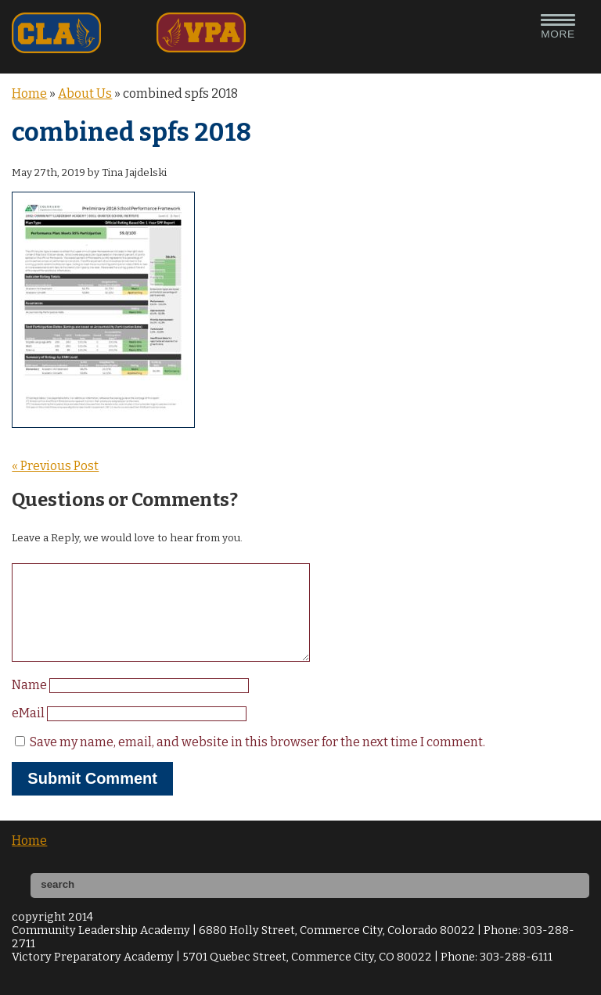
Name (30, 703)
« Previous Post (55, 465)
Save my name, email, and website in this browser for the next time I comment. (257, 760)
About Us (85, 93)
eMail (29, 731)
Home (29, 93)
